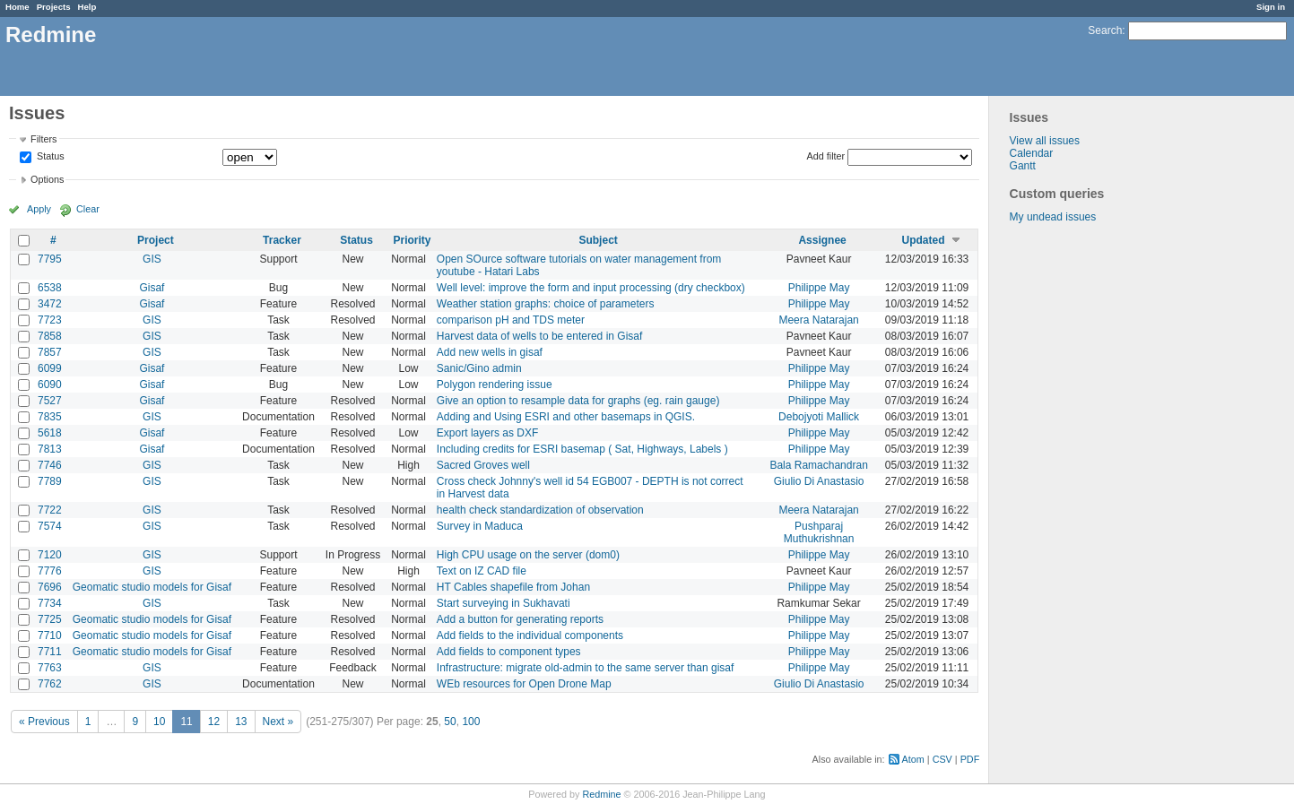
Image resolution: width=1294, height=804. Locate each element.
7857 (50, 352)
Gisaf (151, 287)
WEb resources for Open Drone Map (524, 684)
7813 (50, 449)
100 (471, 721)
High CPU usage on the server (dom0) (528, 555)
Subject (597, 240)
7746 (50, 465)
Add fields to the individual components (530, 635)
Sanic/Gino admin (479, 368)
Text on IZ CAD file (481, 571)
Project (155, 240)
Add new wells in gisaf (490, 352)
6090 (50, 384)
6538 (50, 287)
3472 (50, 304)
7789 (50, 481)
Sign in (1270, 7)
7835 (50, 417)
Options (47, 179)
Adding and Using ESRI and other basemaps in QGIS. (566, 417)
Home (17, 7)
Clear (88, 208)
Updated (923, 240)
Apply (39, 208)
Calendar (1032, 153)
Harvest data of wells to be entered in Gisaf (539, 336)
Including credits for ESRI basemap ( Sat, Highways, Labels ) (582, 449)
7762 (50, 684)
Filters (43, 139)
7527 (50, 400)
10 (159, 721)
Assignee (822, 240)
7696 (50, 587)
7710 (50, 635)
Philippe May (819, 287)
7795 (50, 259)
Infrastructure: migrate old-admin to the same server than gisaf (585, 667)
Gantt (1023, 166)
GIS (152, 259)
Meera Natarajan (818, 320)
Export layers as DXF (487, 433)
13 (241, 721)
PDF (970, 759)
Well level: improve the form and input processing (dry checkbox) (591, 287)
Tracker (282, 240)
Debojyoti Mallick (818, 417)
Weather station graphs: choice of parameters (546, 304)
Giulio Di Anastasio (819, 481)
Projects (54, 7)
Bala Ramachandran (818, 465)
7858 (50, 336)
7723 (50, 320)
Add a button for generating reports (520, 619)
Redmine (601, 794)
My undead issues (1053, 217)
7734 (50, 603)
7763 (50, 667)
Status (49, 156)
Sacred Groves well (483, 465)
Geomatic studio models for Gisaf (152, 587)
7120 (50, 555)
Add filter (826, 156)
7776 (50, 571)
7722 (50, 510)
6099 (50, 368)
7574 (50, 526)
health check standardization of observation (540, 510)
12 (214, 721)
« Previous (44, 721)
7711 (50, 651)
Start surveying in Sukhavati (503, 603)
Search (1105, 30)
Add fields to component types (509, 651)
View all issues (1045, 140)
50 (450, 721)
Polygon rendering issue (494, 384)
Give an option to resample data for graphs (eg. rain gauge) (578, 400)
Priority (412, 240)
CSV (942, 759)
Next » (278, 721)
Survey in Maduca (480, 526)
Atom (913, 759)
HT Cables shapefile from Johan (513, 587)
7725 (50, 619)
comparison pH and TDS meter (511, 320)
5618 (50, 433)
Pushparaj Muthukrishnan (819, 532)
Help (87, 7)
